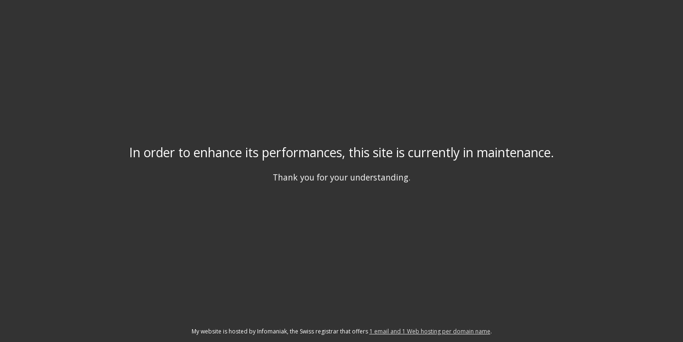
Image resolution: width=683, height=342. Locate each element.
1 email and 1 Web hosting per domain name (429, 331)
